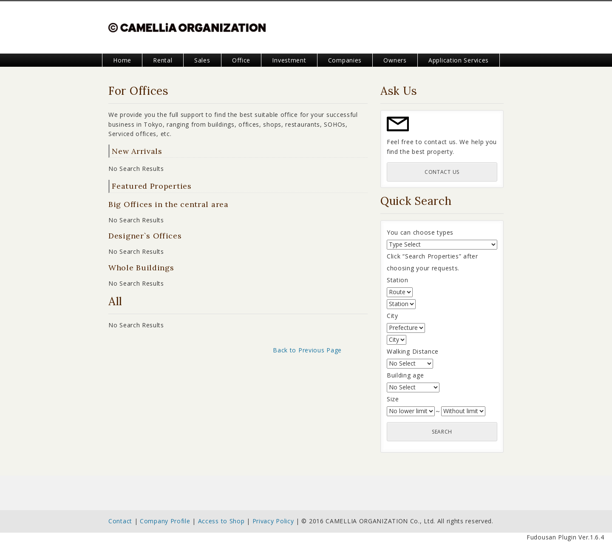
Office (241, 60)
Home (122, 60)
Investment (289, 60)
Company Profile (165, 521)
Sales (202, 60)
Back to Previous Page (307, 350)
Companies (345, 60)
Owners (394, 60)
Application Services (458, 60)
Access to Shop (221, 521)
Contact (120, 521)
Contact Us (442, 172)
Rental (162, 60)
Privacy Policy (273, 521)
